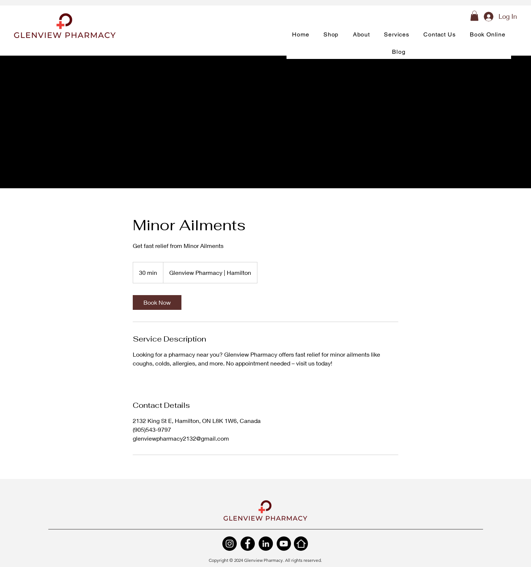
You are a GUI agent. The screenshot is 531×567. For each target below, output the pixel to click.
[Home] (301, 543)
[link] (157, 302)
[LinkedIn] (265, 543)
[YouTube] (284, 543)
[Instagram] (229, 543)
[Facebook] (247, 543)
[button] (474, 16)
